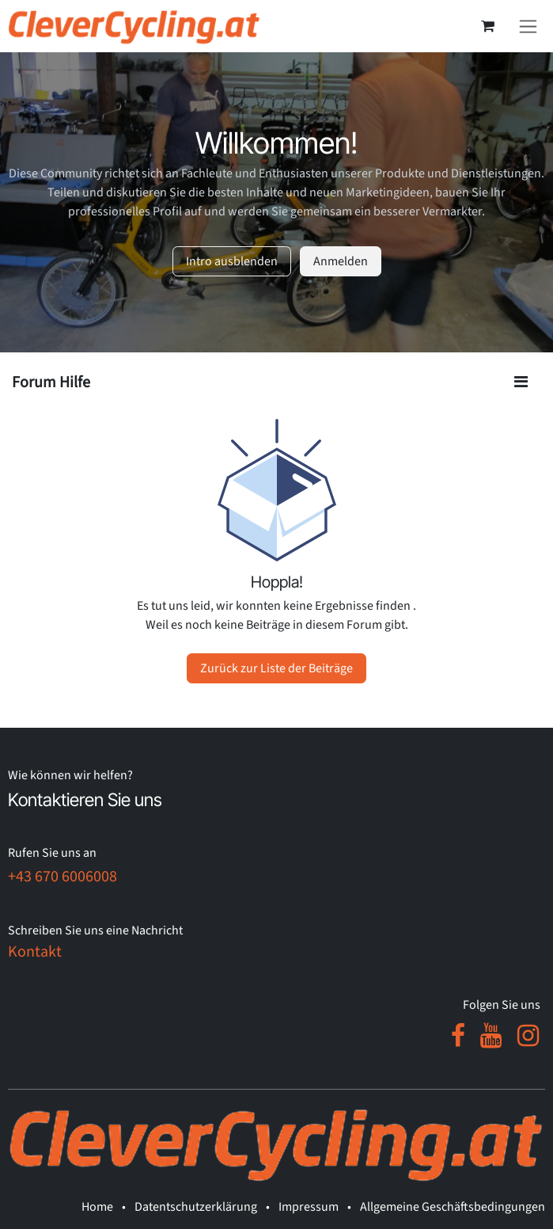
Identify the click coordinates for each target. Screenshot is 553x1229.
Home (97, 1207)
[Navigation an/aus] (528, 26)
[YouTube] (491, 1035)
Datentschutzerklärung (195, 1207)
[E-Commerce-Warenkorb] (487, 26)
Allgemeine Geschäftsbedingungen (452, 1207)
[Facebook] (458, 1035)
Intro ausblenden (232, 261)
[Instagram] (528, 1035)
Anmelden (340, 261)
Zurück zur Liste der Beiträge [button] (276, 668)
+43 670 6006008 (62, 877)
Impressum (308, 1207)
